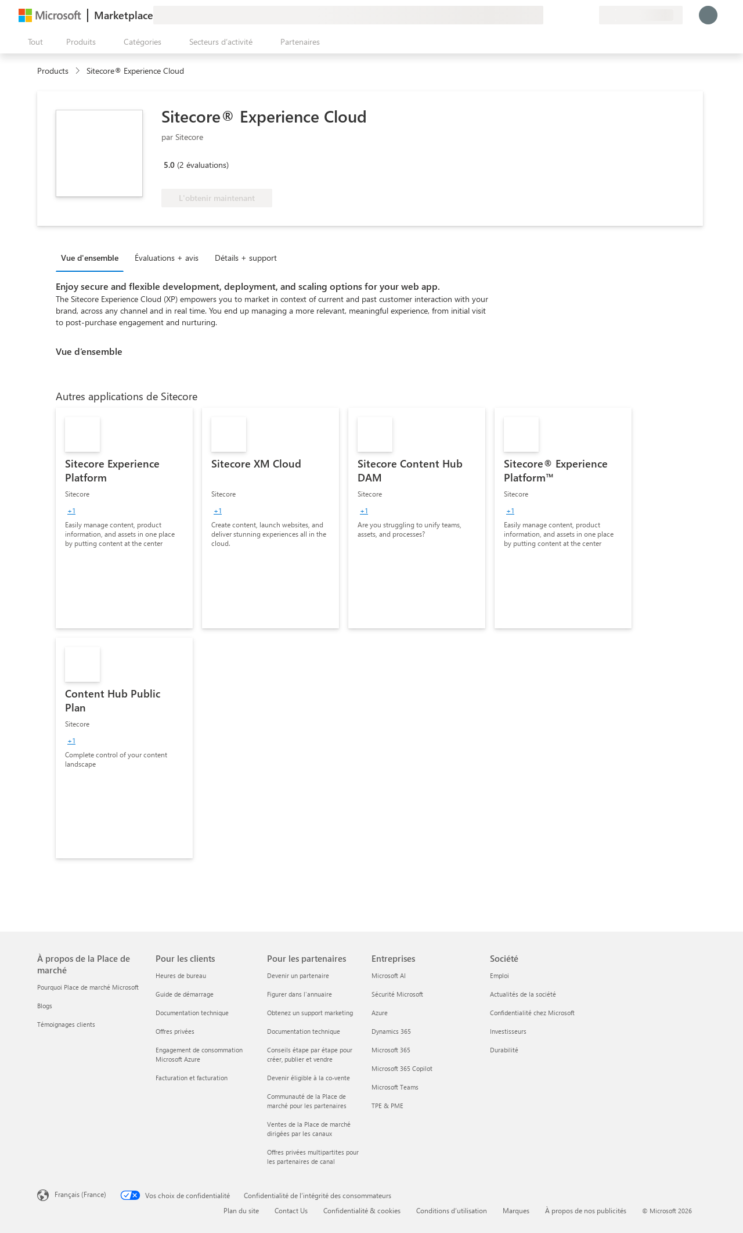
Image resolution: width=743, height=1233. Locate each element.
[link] (124, 518)
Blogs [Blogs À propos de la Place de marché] (44, 1005)
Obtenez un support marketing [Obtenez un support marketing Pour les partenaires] (310, 1012)
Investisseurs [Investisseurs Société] (508, 1031)
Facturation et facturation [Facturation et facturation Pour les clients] (192, 1077)
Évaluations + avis (167, 257)
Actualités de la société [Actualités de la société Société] (523, 994)
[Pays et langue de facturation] (641, 15)
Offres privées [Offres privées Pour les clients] (175, 1031)
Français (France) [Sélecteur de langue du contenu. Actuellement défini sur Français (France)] (80, 1194)
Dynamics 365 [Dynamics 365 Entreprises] (391, 1031)
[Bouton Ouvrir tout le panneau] (33, 41)
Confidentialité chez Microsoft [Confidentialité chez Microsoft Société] (532, 1012)
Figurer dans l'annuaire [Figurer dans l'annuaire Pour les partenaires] (299, 994)
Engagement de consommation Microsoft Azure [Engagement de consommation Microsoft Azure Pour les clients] (199, 1054)
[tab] (92, 257)
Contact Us (291, 1210)
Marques (516, 1210)
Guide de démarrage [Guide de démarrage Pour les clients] (185, 994)
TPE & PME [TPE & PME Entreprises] (387, 1105)
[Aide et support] (562, 15)
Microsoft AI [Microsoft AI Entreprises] (389, 975)
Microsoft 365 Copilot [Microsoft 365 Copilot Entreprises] (402, 1068)
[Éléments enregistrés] (575, 15)
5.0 (169, 164)
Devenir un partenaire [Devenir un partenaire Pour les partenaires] (298, 975)
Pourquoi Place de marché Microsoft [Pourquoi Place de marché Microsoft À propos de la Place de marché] (88, 987)
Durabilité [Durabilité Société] (504, 1049)
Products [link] (52, 70)
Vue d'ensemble (89, 257)
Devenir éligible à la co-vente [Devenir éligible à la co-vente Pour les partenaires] (308, 1077)
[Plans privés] (589, 15)
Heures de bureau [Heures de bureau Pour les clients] (181, 975)
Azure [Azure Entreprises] (380, 1012)
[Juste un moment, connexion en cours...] (708, 15)
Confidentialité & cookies (362, 1210)
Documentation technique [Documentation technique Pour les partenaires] (303, 1031)
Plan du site (241, 1210)
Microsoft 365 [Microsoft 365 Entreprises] (391, 1049)
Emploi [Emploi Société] (499, 975)
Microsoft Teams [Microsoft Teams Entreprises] (395, 1087)
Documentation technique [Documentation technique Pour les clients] (192, 1012)
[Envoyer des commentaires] (548, 15)
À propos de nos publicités (585, 1210)
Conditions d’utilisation (451, 1210)
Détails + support (246, 257)
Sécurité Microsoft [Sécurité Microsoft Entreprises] (397, 994)
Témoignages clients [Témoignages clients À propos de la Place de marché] (66, 1024)
